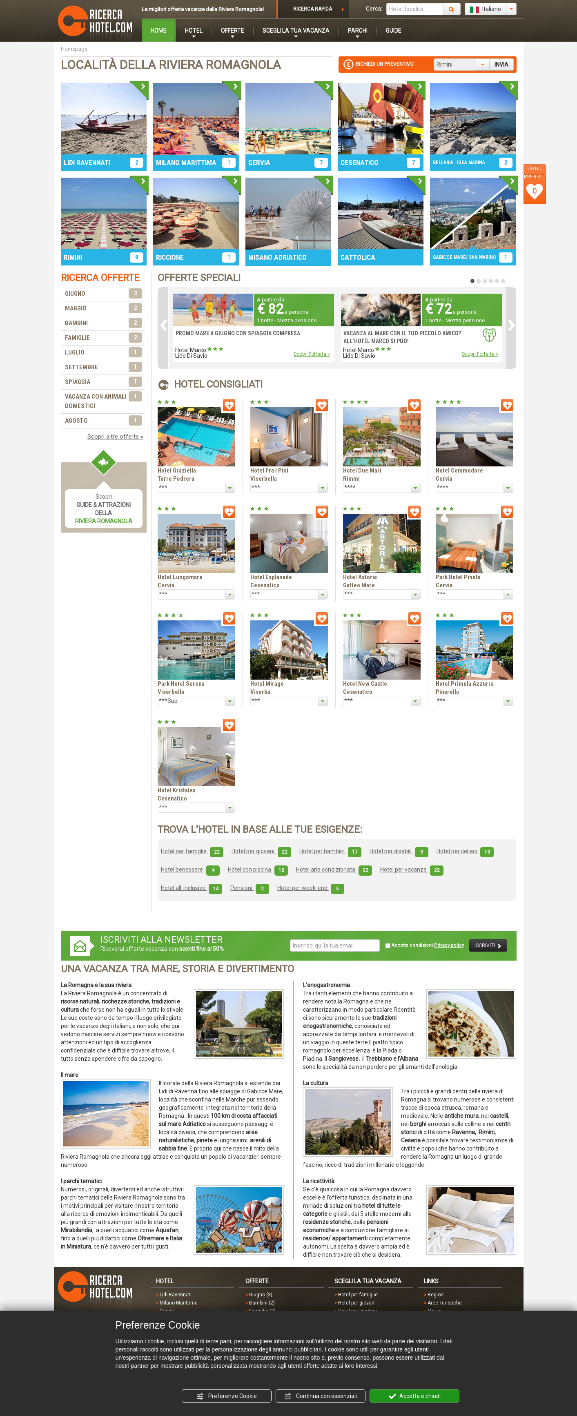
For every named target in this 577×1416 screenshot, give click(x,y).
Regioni (436, 1295)
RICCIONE (170, 257)
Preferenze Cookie (226, 1396)
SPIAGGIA (104, 382)
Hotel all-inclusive (191, 888)
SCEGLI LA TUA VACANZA (296, 30)
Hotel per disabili (399, 851)
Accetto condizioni (424, 945)
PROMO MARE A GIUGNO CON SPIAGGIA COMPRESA (238, 333)
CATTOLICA (358, 257)
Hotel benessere (190, 869)
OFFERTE (232, 30)
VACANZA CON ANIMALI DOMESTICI (104, 401)
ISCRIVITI (488, 946)
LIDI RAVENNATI (87, 162)
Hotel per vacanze (411, 869)
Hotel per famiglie (192, 851)
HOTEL (194, 30)
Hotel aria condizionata (334, 869)
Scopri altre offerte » (115, 436)
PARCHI (358, 30)
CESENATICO (360, 162)
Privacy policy (449, 945)
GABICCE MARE (449, 257)
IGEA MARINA (471, 162)
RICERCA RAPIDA (312, 9)
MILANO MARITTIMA (186, 162)
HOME (159, 30)
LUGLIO (104, 352)
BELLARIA (443, 162)
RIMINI (73, 257)
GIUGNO (104, 294)
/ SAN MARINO (481, 257)
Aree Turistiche (445, 1303)
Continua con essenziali (320, 1396)
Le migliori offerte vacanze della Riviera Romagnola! (203, 9)
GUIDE (393, 30)
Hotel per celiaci (465, 851)
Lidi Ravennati (176, 1295)
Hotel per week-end (310, 888)
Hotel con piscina (258, 869)
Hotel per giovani (261, 851)
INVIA (501, 64)
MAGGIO (104, 308)
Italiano (485, 9)
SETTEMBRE (104, 367)
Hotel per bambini (330, 851)
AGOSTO (104, 421)
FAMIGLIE (104, 338)
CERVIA (259, 162)
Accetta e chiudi (415, 1396)
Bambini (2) (262, 1303)
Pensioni (249, 888)
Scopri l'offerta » (312, 354)
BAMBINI (104, 323)
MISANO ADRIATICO (277, 257)
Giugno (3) (260, 1295)
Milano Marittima (179, 1303)
